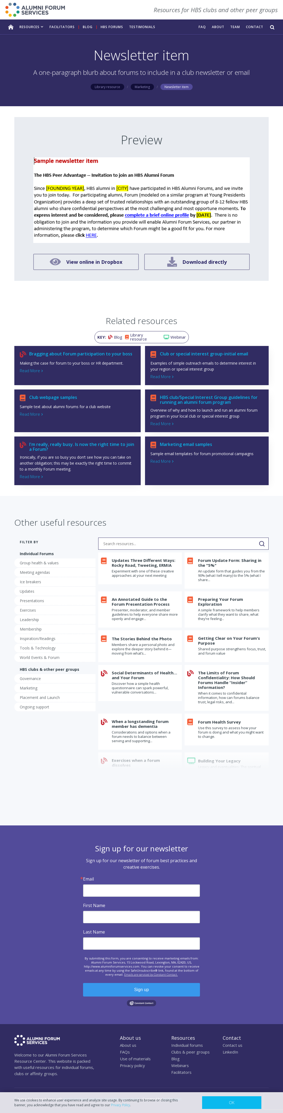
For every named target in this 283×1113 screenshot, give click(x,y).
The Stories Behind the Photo (142, 638)
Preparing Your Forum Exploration (220, 602)
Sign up (141, 989)
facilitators (62, 27)
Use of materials (135, 1058)
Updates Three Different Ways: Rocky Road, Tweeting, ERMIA (143, 563)
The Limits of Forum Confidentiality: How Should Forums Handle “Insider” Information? (226, 680)
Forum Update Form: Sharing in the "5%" (229, 563)
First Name (94, 905)
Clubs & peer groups (190, 1052)
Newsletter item (176, 87)
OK (231, 1102)
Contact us (232, 1045)
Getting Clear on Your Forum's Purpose (229, 640)
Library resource (107, 87)
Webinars (180, 1065)
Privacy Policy (120, 1105)
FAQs (125, 1052)
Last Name (94, 932)
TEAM (235, 27)
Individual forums (187, 1045)
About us (128, 1045)
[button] (31, 27)
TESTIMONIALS (142, 27)
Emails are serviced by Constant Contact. (151, 974)
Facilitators (181, 1072)
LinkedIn (230, 1052)
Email (88, 879)
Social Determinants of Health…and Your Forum (144, 675)
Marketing (142, 87)
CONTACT (254, 27)
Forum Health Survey (219, 721)
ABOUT (218, 27)
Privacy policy (132, 1065)
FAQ (202, 27)
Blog (88, 27)
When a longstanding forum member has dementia (140, 724)
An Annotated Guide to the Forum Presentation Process (141, 602)
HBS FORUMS (112, 27)
